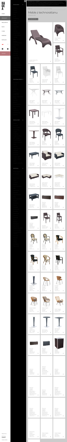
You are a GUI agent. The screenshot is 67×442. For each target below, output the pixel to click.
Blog (3, 26)
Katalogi (4, 39)
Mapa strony (4, 433)
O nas (3, 31)
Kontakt (4, 35)
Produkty (4, 18)
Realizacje (5, 22)
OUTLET (4, 53)
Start (3, 13)
